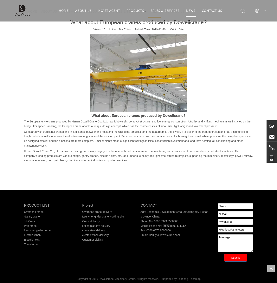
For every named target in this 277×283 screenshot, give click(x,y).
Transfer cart (31, 244)
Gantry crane (32, 216)
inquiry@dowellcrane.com (164, 235)
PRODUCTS (135, 11)
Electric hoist (31, 239)
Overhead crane (33, 211)
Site (181, 29)
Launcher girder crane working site (103, 216)
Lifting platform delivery (96, 225)
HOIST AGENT (109, 11)
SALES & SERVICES (165, 11)
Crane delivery (91, 221)
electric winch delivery (95, 235)
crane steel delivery (94, 230)
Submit (235, 257)
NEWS (190, 11)
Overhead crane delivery (97, 211)
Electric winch (32, 235)
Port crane (30, 225)
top (271, 268)
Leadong (182, 278)
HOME (64, 11)
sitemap (196, 278)
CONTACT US (212, 11)
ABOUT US (83, 11)
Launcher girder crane (37, 230)
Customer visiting (92, 239)
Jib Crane (30, 221)
